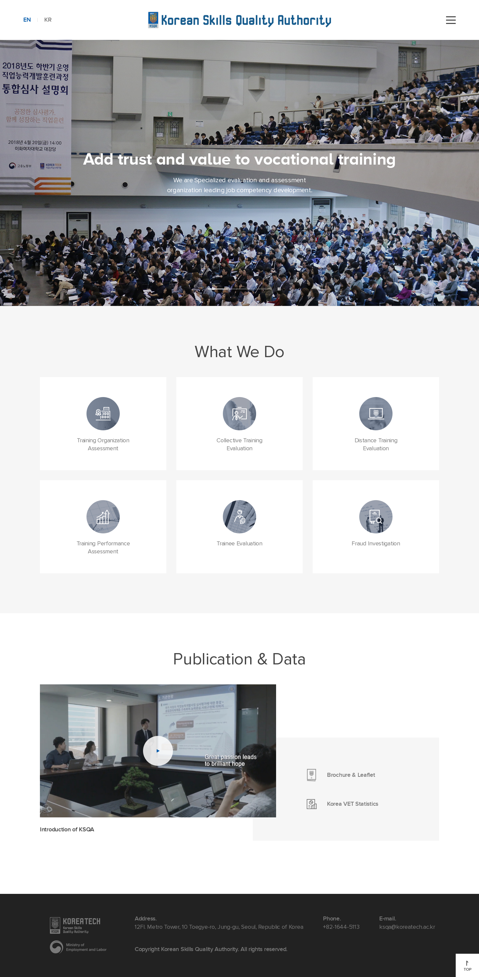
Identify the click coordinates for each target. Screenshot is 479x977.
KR (47, 19)
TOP (467, 966)
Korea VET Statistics (357, 804)
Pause (279, 289)
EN (27, 19)
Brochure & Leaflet (357, 775)
